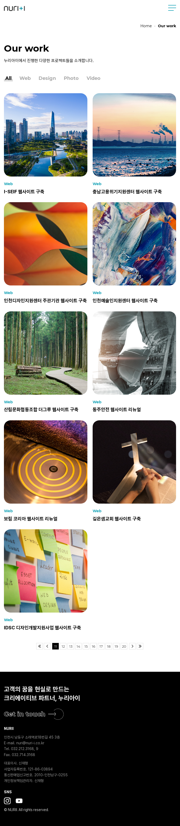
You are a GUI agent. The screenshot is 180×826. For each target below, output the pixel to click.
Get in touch (24, 714)
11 (55, 646)
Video (93, 78)
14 (78, 646)
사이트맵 (172, 8)
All (8, 78)
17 (101, 646)
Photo (71, 78)
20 (124, 646)
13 (70, 646)
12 (63, 646)
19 (116, 646)
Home (146, 26)
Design (47, 78)
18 (108, 646)
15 (86, 646)
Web (25, 78)
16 (93, 646)
